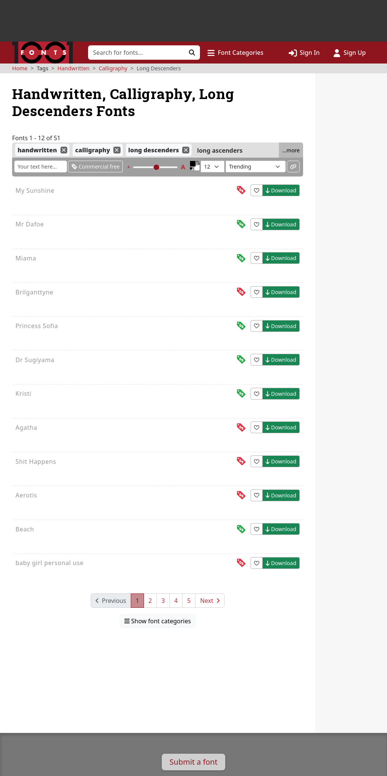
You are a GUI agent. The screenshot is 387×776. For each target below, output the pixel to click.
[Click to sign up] (349, 52)
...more (291, 150)
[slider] (156, 167)
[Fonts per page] (212, 166)
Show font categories (157, 621)
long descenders (153, 150)
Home (20, 68)
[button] (235, 52)
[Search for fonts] (136, 52)
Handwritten (73, 68)
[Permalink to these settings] (293, 166)
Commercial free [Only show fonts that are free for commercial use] (95, 166)
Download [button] (281, 190)
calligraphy (92, 150)
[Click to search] (192, 52)
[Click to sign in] (304, 52)
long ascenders (220, 150)
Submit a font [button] (194, 762)
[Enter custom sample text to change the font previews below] (40, 166)
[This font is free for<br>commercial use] (241, 224)
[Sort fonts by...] (256, 166)
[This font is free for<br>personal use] (241, 190)
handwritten (37, 150)
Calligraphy (113, 68)
